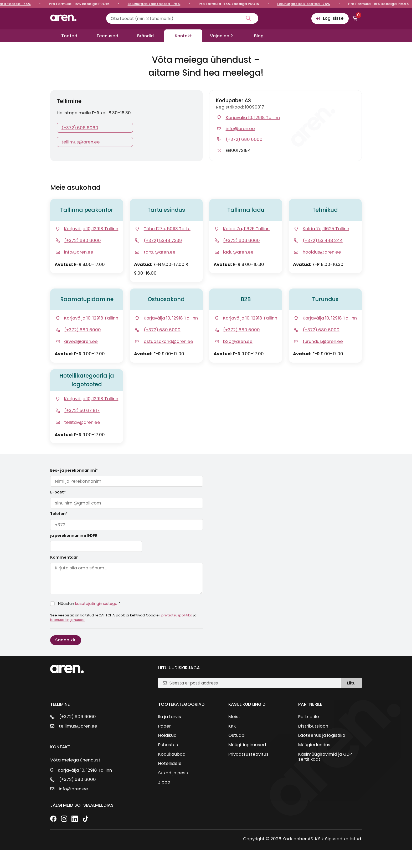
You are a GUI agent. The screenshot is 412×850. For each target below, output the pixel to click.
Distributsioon (313, 726)
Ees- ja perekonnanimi (74, 470)
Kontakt (183, 36)
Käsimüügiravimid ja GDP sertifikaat (325, 757)
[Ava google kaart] (87, 229)
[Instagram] (64, 819)
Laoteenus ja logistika (321, 735)
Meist (234, 716)
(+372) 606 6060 (79, 127)
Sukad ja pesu (173, 772)
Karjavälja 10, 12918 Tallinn (85, 770)
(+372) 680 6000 (77, 779)
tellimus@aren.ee (80, 142)
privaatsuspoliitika (176, 615)
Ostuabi (236, 735)
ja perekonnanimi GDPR (73, 535)
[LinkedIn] (74, 819)
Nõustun (89, 603)
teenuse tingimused (67, 619)
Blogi (259, 36)
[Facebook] (53, 819)
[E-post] (74, 252)
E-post (58, 492)
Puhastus (168, 744)
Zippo (164, 782)
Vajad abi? (221, 36)
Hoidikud (167, 735)
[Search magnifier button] (247, 18)
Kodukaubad (172, 754)
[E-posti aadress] (252, 683)
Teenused (107, 36)
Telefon (59, 513)
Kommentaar (64, 557)
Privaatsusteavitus (248, 754)
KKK (232, 726)
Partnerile (308, 716)
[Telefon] (78, 240)
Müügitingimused (247, 744)
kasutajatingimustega (96, 603)
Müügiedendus (314, 744)
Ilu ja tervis (169, 716)
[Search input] (182, 18)
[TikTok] (85, 819)
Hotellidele (170, 763)
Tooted (69, 36)
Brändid (145, 36)
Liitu (351, 683)
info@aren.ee (73, 788)
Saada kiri (65, 640)
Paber (164, 726)
